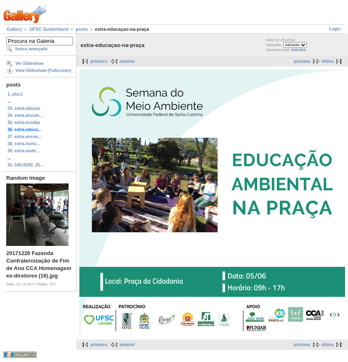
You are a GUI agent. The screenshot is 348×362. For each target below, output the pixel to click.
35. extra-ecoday (23, 122)
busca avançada (31, 49)
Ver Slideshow (29, 63)
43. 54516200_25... (25, 165)
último (327, 61)
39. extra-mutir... (23, 151)
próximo (302, 61)
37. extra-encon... (24, 136)
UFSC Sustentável (49, 29)
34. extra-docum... (25, 115)
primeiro (99, 61)
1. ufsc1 (15, 94)
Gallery (14, 29)
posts (82, 29)
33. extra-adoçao (23, 108)
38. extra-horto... (23, 143)
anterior (127, 61)
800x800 (298, 50)
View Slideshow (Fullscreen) (43, 70)
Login (335, 29)
